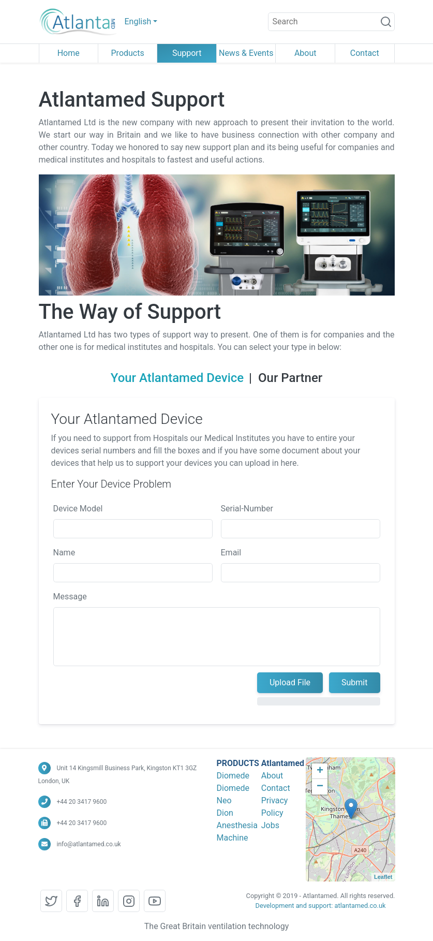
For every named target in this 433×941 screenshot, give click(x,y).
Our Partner (295, 378)
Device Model (73, 508)
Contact (364, 53)
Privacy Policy (274, 807)
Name (59, 552)
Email (226, 552)
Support (186, 53)
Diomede (233, 776)
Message (65, 596)
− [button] (320, 787)
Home (68, 53)
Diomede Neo (233, 794)
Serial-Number (242, 508)
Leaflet (383, 877)
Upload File (285, 682)
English (138, 21)
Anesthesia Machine (237, 831)
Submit (349, 682)
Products (127, 53)
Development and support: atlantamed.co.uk (321, 905)
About (305, 53)
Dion (225, 813)
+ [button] (320, 771)
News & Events (246, 53)
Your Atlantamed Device (182, 378)
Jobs (270, 825)
